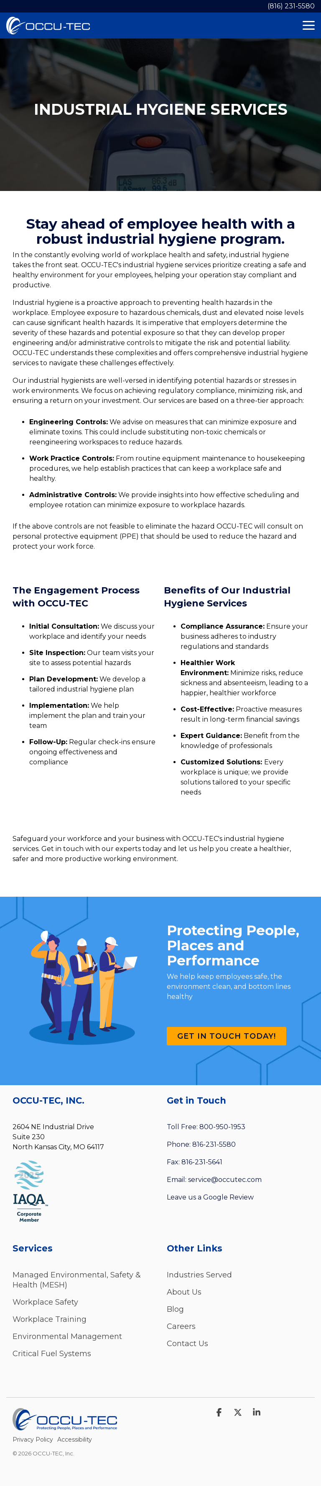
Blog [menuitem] (175, 1309)
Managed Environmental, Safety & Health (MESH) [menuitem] (78, 1280)
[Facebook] (220, 1413)
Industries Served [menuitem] (199, 1275)
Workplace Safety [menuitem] (45, 1302)
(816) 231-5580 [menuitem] (291, 6)
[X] (239, 1413)
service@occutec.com (225, 1180)
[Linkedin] (256, 1413)
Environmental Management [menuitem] (67, 1336)
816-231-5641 (201, 1162)
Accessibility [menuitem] (74, 1439)
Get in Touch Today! (226, 1036)
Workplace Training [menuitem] (50, 1319)
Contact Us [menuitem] (187, 1343)
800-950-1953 (222, 1127)
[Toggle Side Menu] (309, 24)
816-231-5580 (214, 1144)
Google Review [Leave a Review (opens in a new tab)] (228, 1197)
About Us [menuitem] (184, 1292)
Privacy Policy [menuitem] (33, 1439)
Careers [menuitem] (181, 1326)
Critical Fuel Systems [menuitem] (52, 1353)
